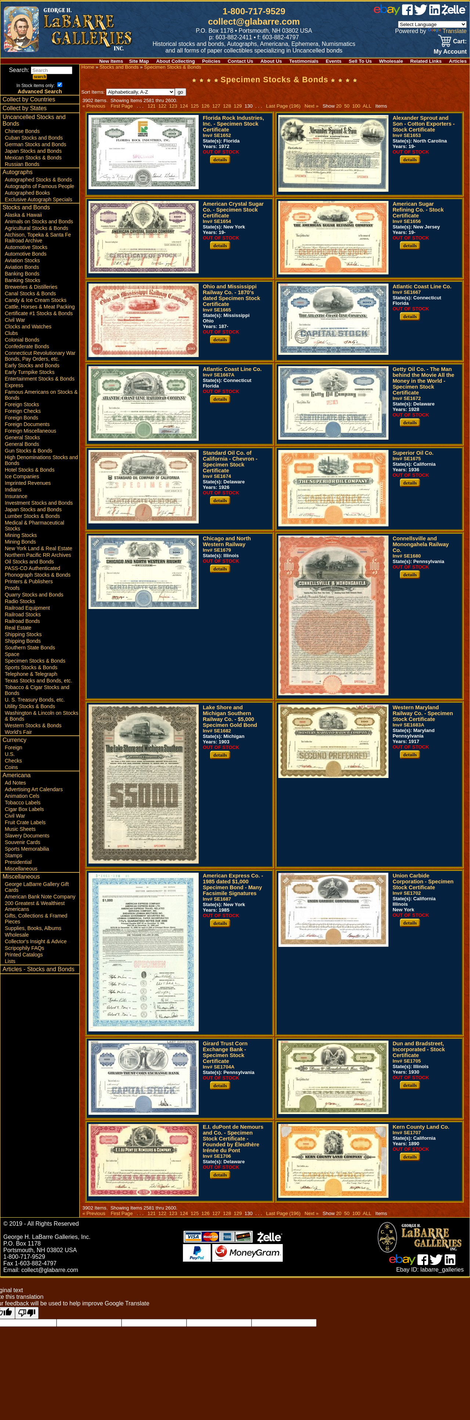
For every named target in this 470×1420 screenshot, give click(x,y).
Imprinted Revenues (28, 483)
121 (151, 106)
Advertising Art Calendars (34, 789)
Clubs (11, 333)
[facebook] (407, 13)
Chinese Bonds (22, 131)
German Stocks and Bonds (35, 144)
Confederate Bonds (27, 346)
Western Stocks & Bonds (33, 725)
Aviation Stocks (22, 260)
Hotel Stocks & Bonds (29, 470)
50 (347, 106)
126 (205, 106)
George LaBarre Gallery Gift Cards (37, 887)
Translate (447, 31)
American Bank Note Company (40, 897)
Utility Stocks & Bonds (30, 706)
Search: (40, 70)
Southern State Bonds (30, 647)
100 (356, 106)
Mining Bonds (20, 542)
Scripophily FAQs (24, 948)
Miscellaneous (21, 869)
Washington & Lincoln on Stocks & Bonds (41, 716)
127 (216, 106)
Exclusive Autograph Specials (38, 199)
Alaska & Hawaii (23, 215)
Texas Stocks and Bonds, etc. (38, 681)
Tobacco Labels (22, 802)
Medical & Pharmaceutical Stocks (34, 525)
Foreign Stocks (22, 404)
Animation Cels (22, 796)
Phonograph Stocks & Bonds (37, 575)
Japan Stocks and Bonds (33, 151)
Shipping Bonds (23, 641)
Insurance (16, 496)
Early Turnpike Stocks (29, 372)
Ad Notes (15, 783)
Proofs (12, 588)
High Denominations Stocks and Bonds (41, 460)
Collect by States (25, 108)
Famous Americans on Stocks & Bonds (41, 395)
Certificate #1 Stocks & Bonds (39, 313)
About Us (271, 61)
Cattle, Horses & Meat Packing (40, 307)
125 (194, 106)
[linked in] (434, 13)
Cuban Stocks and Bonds (34, 138)
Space (12, 654)
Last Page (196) (283, 106)
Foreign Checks (23, 411)
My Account (450, 51)
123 (173, 106)
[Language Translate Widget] (432, 24)
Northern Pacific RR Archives (38, 555)
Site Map (139, 61)
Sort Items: (127, 92)
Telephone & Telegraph (31, 674)
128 (227, 106)
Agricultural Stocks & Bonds (36, 228)
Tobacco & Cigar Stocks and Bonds (37, 690)
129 (237, 106)
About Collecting (175, 61)
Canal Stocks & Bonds (30, 293)
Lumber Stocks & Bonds (32, 516)
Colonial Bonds (22, 340)
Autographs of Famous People (39, 186)
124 (183, 106)
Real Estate (18, 628)
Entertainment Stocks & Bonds (40, 379)
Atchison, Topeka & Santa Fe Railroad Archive (38, 238)
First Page (122, 106)
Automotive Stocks (26, 247)
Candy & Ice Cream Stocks (35, 300)
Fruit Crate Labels (25, 822)
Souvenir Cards (22, 842)
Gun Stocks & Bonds (28, 451)
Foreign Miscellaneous (30, 431)
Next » (311, 106)
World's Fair (18, 732)
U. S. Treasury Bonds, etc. (35, 700)
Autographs (18, 172)
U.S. (10, 754)
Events (333, 61)
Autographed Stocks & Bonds (38, 180)
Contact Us (240, 61)
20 (338, 106)
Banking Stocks (22, 280)
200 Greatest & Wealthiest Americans (35, 906)
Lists (10, 961)
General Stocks (22, 437)
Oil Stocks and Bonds (29, 562)
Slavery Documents (27, 836)
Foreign (13, 747)
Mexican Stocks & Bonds (33, 158)
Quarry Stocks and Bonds (34, 595)
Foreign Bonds (21, 418)
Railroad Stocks (23, 614)
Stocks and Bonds (26, 207)
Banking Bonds (22, 274)
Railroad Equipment (27, 608)
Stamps (13, 855)
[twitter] (420, 13)
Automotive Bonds (26, 254)
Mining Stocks (21, 535)
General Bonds (22, 444)
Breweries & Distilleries (31, 287)
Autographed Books (27, 193)
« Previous (93, 106)
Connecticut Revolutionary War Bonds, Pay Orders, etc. (40, 356)
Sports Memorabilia (27, 849)
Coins (11, 767)
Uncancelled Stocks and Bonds (34, 120)
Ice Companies (22, 476)
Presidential (18, 862)
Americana (16, 775)
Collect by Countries (29, 99)
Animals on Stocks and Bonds (39, 221)
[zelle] (454, 13)
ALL (367, 106)
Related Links (426, 61)
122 (162, 106)
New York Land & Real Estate (38, 548)
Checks (13, 761)
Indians (13, 490)
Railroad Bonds (22, 621)
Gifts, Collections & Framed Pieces (36, 919)
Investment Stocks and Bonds (39, 503)
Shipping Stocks (23, 634)
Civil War (15, 320)
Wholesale (391, 61)
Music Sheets (20, 829)
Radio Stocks (20, 601)
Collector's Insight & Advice (35, 941)
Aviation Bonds (22, 267)
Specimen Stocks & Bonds (35, 661)
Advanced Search (40, 91)
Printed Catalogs (24, 955)
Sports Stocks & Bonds (31, 667)
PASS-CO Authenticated (32, 568)
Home (87, 67)
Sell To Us (360, 61)
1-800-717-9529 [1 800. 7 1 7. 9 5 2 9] (254, 11)
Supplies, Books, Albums (33, 928)
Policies (211, 61)
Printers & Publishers (29, 581)
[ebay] (387, 13)
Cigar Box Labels (24, 809)
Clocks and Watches (28, 326)
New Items (111, 61)
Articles (458, 61)
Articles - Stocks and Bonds (39, 969)
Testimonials (304, 61)
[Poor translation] (27, 1313)
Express (14, 385)
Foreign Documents (27, 424)
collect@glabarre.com (254, 21)
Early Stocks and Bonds (32, 365)
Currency (14, 740)
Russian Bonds (22, 164)
